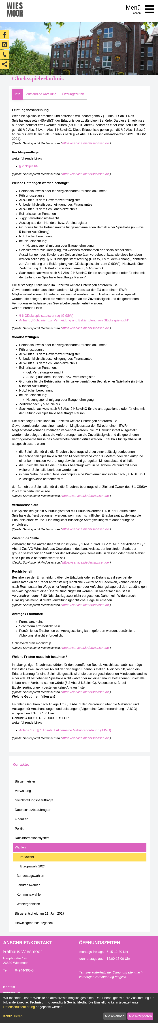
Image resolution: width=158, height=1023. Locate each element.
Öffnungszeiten (73, 94)
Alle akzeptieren (140, 1016)
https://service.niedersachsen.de (86, 143)
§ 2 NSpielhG (29, 166)
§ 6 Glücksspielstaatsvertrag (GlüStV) (46, 315)
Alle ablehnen (114, 1016)
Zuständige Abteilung (41, 94)
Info (17, 94)
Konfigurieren (13, 1016)
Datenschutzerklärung (19, 1007)
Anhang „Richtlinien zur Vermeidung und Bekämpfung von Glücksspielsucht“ (74, 320)
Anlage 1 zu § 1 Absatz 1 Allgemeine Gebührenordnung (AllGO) (65, 730)
